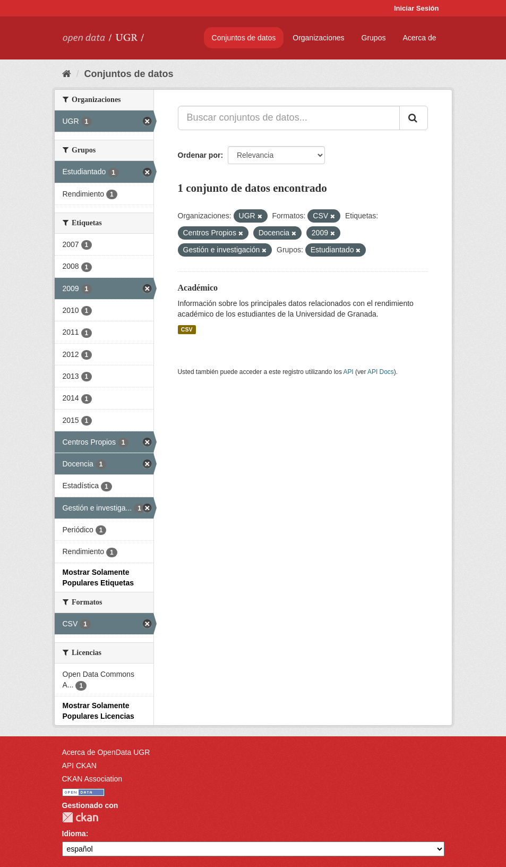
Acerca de (419, 37)
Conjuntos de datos (244, 37)
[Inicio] (66, 74)
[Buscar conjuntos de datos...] (289, 118)
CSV (187, 329)
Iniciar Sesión (416, 8)
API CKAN (79, 765)
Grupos (374, 37)
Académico (198, 287)
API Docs (380, 372)
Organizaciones (318, 37)
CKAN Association (92, 779)
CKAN (80, 817)
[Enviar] (413, 118)
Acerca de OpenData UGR (106, 752)
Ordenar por (199, 155)
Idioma (74, 833)
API (348, 372)
